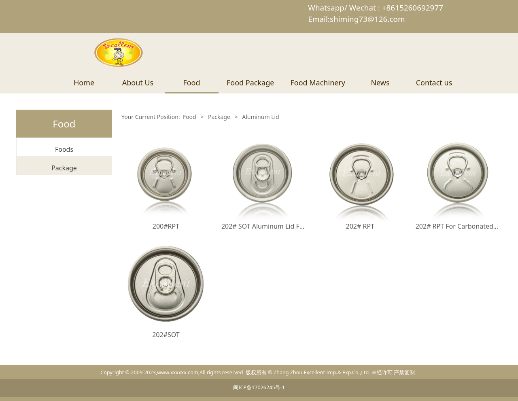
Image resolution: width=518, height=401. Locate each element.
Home (84, 82)
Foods (64, 149)
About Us (138, 82)
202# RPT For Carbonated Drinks (465, 226)
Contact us (434, 82)
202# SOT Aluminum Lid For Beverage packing (291, 226)
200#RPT (166, 226)
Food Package (250, 82)
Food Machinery (317, 82)
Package (64, 167)
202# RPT (360, 226)
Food (191, 82)
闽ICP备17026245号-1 (259, 387)
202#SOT (166, 334)
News (380, 82)
